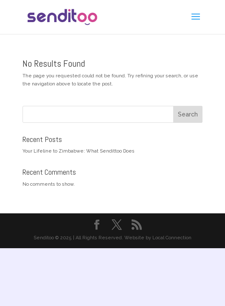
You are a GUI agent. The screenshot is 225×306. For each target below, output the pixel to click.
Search (188, 114)
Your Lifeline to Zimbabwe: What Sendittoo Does (78, 151)
